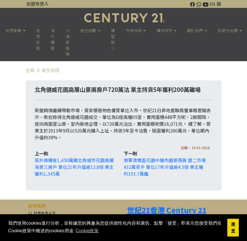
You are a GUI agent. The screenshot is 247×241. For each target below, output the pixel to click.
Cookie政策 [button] (87, 230)
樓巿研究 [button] (165, 30)
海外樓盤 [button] (53, 39)
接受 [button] (233, 227)
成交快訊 (50, 70)
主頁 (30, 70)
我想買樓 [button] (13, 30)
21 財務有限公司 (42, 212)
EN (212, 4)
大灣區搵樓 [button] (68, 42)
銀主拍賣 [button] (88, 30)
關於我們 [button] (195, 30)
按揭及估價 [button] (228, 30)
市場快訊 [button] (134, 30)
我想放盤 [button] (38, 39)
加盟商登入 (37, 3)
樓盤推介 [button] (113, 39)
